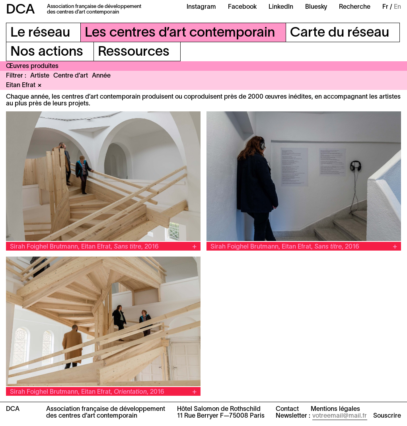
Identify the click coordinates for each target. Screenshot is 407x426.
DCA (20, 10)
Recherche (354, 7)
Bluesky (316, 7)
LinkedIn (281, 7)
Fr (385, 7)
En (397, 7)
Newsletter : (293, 416)
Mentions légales (335, 409)
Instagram (201, 7)
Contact (287, 409)
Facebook (242, 7)
